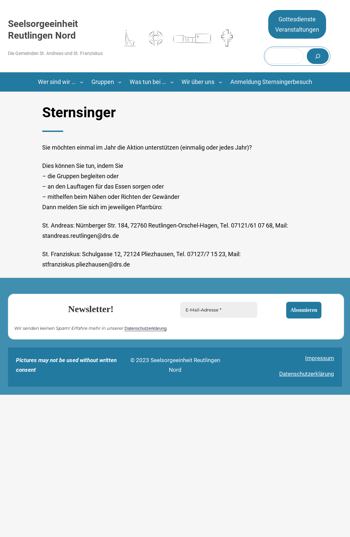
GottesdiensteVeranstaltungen (297, 24)
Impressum (319, 358)
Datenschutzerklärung (146, 327)
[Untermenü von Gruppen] (120, 82)
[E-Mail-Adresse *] (218, 310)
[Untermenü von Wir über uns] (220, 82)
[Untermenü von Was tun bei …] (172, 82)
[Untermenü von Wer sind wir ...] (81, 82)
